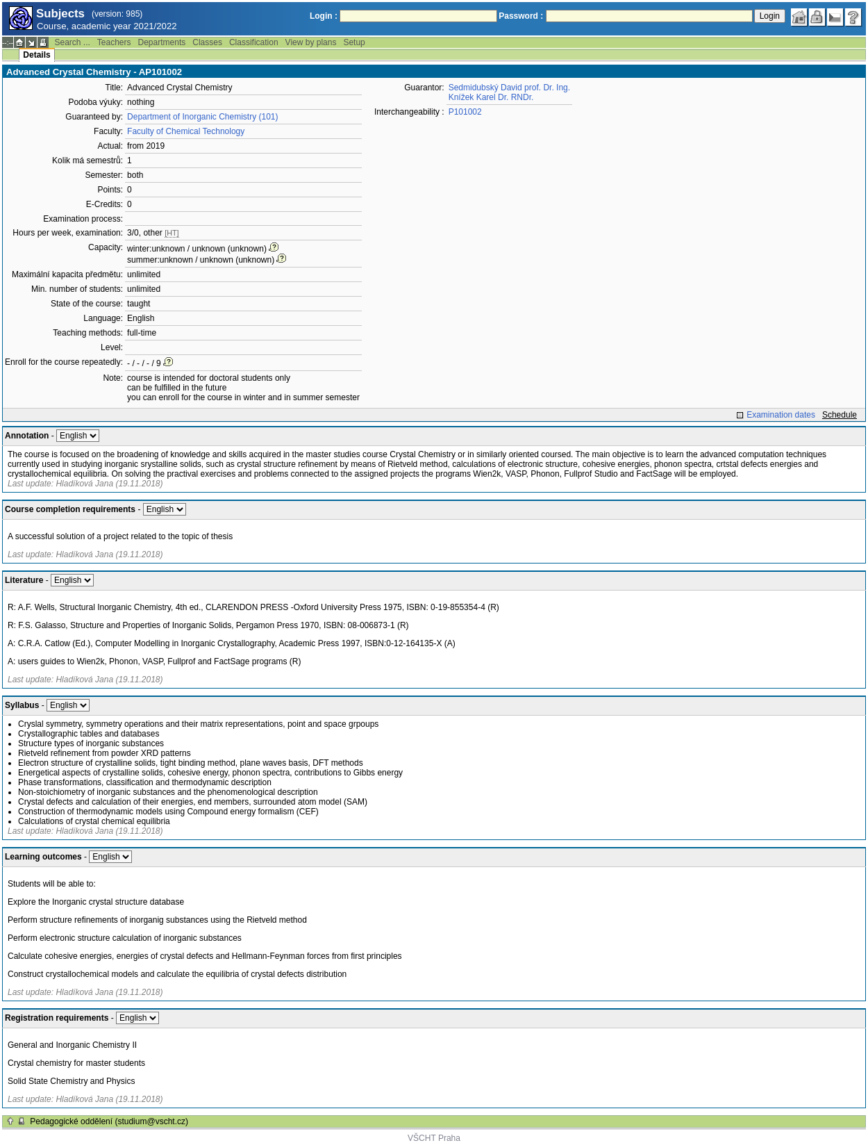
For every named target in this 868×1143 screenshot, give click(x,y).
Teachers (114, 42)
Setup (354, 42)
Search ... (72, 42)
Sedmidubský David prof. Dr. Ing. (509, 87)
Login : (323, 16)
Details (36, 55)
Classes (207, 42)
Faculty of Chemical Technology (185, 131)
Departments (162, 42)
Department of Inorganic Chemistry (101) (202, 117)
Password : (521, 16)
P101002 (465, 112)
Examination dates (780, 415)
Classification (253, 42)
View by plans (311, 42)
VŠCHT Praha (434, 1138)
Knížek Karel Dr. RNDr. (491, 97)
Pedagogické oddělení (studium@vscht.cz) (109, 1121)
